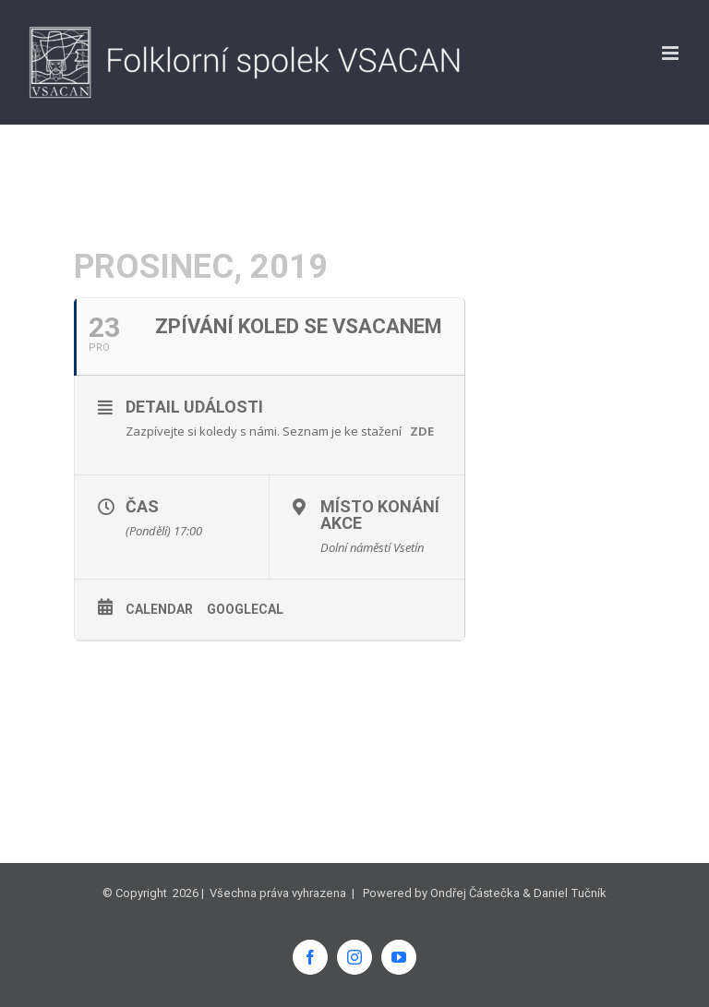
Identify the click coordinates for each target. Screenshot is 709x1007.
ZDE (422, 431)
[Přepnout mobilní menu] (671, 53)
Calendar (159, 609)
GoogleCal (245, 609)
